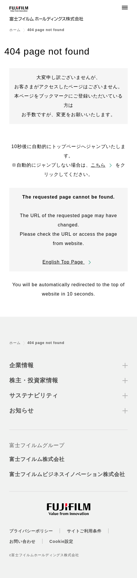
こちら (98, 165)
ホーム (15, 30)
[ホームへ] (50, 15)
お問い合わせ (22, 541)
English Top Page (63, 262)
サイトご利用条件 (84, 531)
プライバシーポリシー (31, 531)
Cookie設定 (61, 541)
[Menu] (124, 7)
